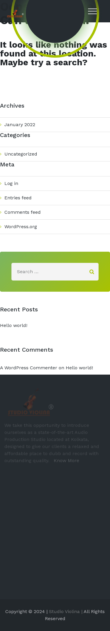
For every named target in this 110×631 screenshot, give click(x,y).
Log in (11, 183)
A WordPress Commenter (28, 367)
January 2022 (19, 124)
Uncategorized (20, 154)
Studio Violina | (65, 611)
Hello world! (13, 325)
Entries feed (18, 198)
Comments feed (22, 212)
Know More (65, 462)
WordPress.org (20, 226)
